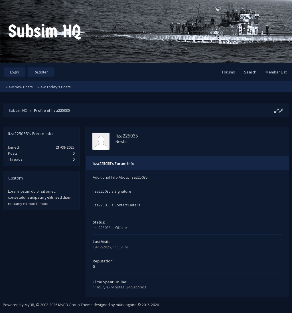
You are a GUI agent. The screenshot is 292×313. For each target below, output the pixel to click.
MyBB (29, 304)
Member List (276, 72)
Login (14, 72)
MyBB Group (69, 304)
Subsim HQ (18, 110)
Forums (228, 72)
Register (41, 72)
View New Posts (19, 86)
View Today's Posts (54, 86)
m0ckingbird (126, 304)
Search (250, 72)
